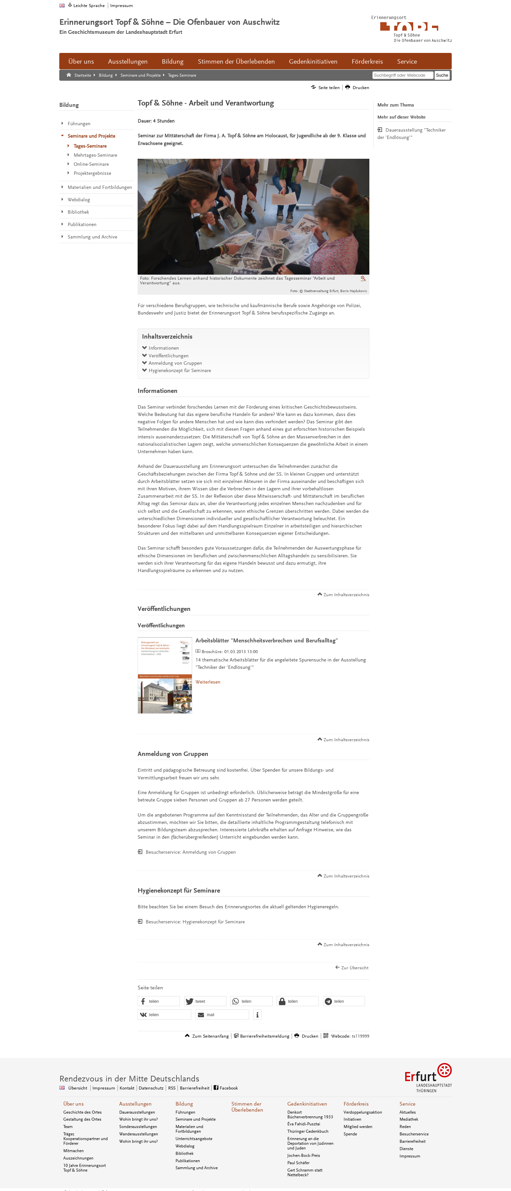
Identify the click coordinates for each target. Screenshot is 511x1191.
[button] (158, 1001)
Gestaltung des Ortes (82, 1119)
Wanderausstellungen (138, 1134)
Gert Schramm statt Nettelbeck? (304, 1172)
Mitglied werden (358, 1126)
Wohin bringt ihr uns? (138, 1119)
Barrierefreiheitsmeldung (264, 1036)
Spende (350, 1134)
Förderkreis (367, 61)
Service (407, 61)
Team (68, 1126)
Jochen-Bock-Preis (303, 1155)
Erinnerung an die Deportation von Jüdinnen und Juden (310, 1143)
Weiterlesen (208, 682)
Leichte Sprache (89, 5)
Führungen (185, 1112)
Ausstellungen (128, 61)
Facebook (229, 1088)
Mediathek (408, 1119)
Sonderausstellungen (138, 1126)
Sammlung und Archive (196, 1168)
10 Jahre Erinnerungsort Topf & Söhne (84, 1168)
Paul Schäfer (298, 1163)
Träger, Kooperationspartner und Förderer (85, 1139)
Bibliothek (184, 1153)
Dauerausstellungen (137, 1112)
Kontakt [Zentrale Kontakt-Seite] (127, 1088)
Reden (405, 1126)
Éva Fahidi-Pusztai (303, 1124)
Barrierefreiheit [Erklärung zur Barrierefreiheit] (194, 1088)
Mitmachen (73, 1150)
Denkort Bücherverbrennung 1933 (310, 1114)
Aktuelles (407, 1112)
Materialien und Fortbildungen (189, 1129)
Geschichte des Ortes (82, 1112)
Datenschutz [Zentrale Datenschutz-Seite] (151, 1088)
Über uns (81, 61)
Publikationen (187, 1161)
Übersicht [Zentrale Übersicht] (77, 1088)
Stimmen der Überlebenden (236, 61)
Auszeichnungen (78, 1158)
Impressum (121, 5)
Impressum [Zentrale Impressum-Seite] (103, 1088)
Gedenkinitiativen (313, 61)
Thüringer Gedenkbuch (307, 1131)
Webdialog (185, 1146)
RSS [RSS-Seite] (171, 1088)
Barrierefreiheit (412, 1141)
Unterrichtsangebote (193, 1138)
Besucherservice (414, 1134)
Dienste (406, 1148)
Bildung (173, 61)
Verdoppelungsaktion (363, 1112)
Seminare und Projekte (195, 1119)
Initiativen (352, 1119)
